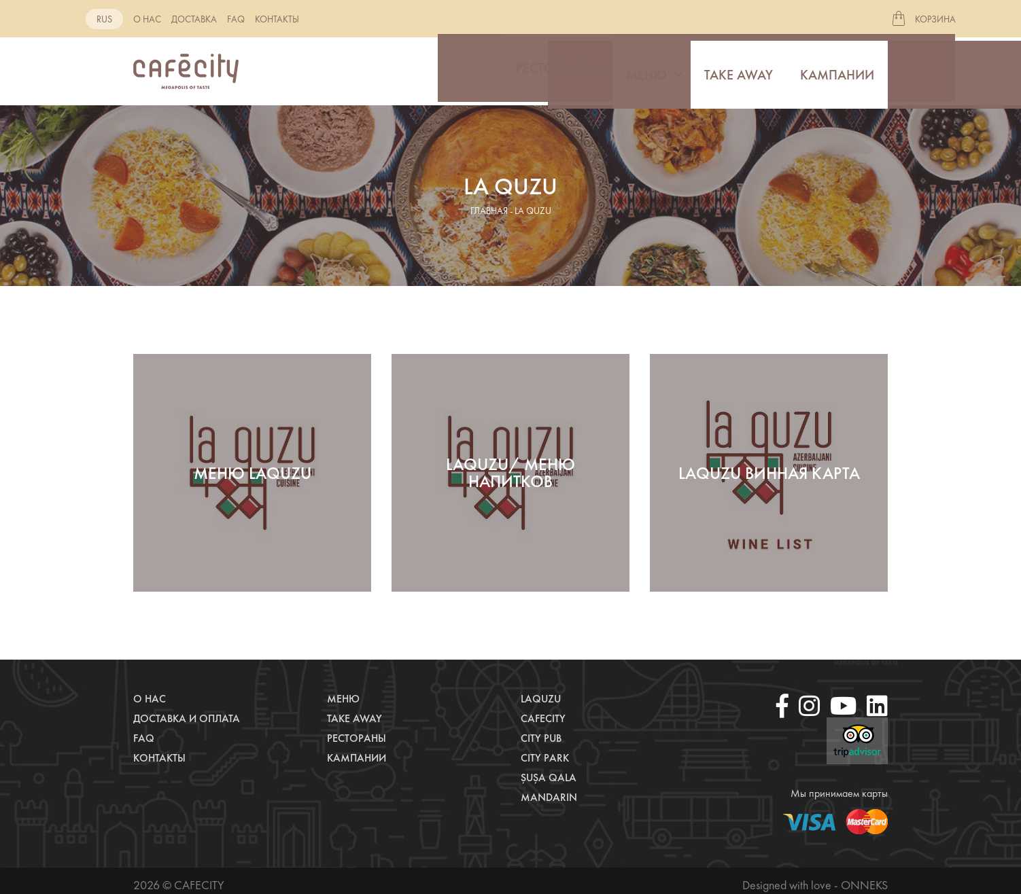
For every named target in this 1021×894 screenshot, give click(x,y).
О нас (147, 19)
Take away (738, 71)
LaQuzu (541, 699)
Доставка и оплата (186, 718)
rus (104, 19)
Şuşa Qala (548, 777)
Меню (646, 71)
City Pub (541, 738)
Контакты (277, 19)
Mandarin (549, 797)
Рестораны (552, 71)
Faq (236, 19)
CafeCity (543, 718)
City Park (545, 758)
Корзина (935, 19)
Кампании (837, 71)
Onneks (864, 885)
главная (489, 210)
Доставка (194, 19)
